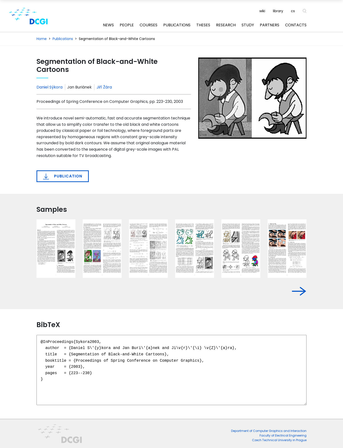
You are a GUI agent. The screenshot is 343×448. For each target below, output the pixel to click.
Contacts (296, 25)
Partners (269, 25)
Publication (62, 176)
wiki (262, 11)
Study (248, 25)
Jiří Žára (104, 87)
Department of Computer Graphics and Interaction (269, 431)
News (108, 25)
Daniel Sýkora (49, 87)
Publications (176, 25)
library (278, 11)
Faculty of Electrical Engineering (283, 435)
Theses (203, 25)
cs (293, 11)
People (127, 25)
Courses (148, 25)
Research (226, 25)
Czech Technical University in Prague (279, 440)
